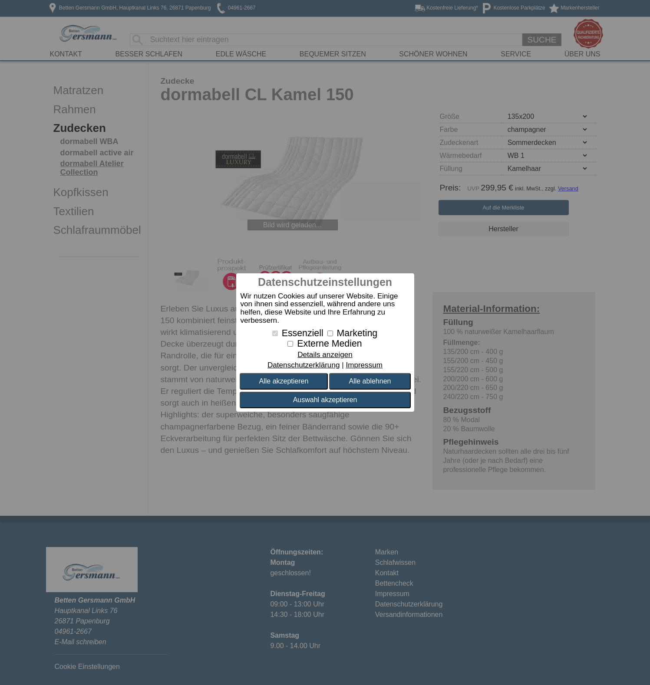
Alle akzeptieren (284, 381)
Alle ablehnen (370, 381)
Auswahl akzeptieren (325, 399)
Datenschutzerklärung (303, 365)
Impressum (364, 365)
